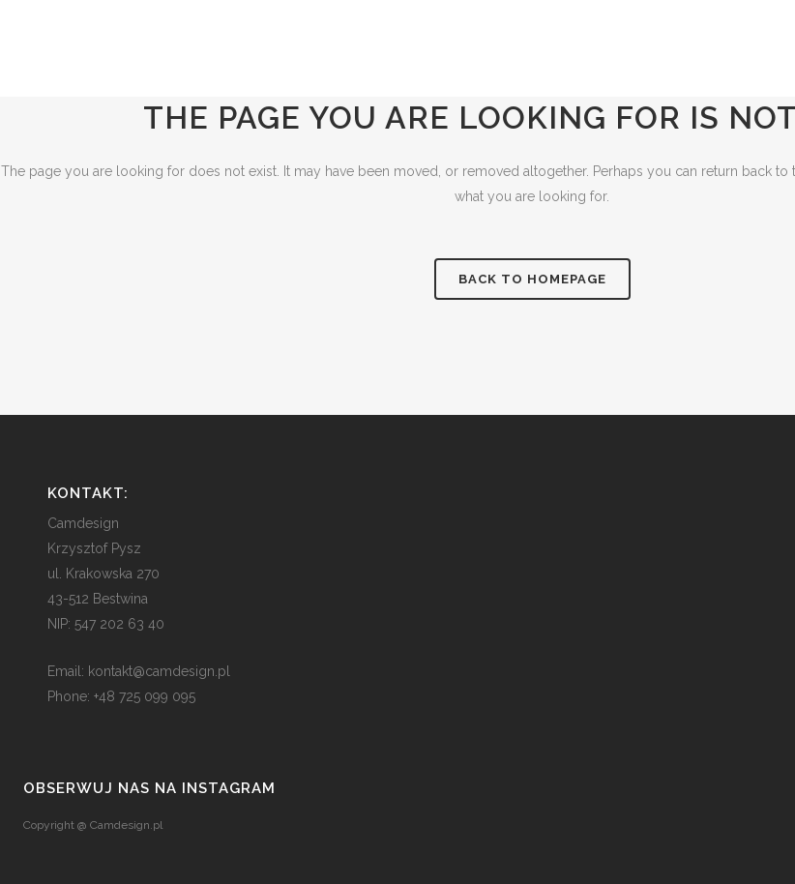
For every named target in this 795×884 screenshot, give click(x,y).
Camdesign (83, 523)
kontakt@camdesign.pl (159, 671)
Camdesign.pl (126, 825)
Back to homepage (532, 279)
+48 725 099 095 (144, 696)
